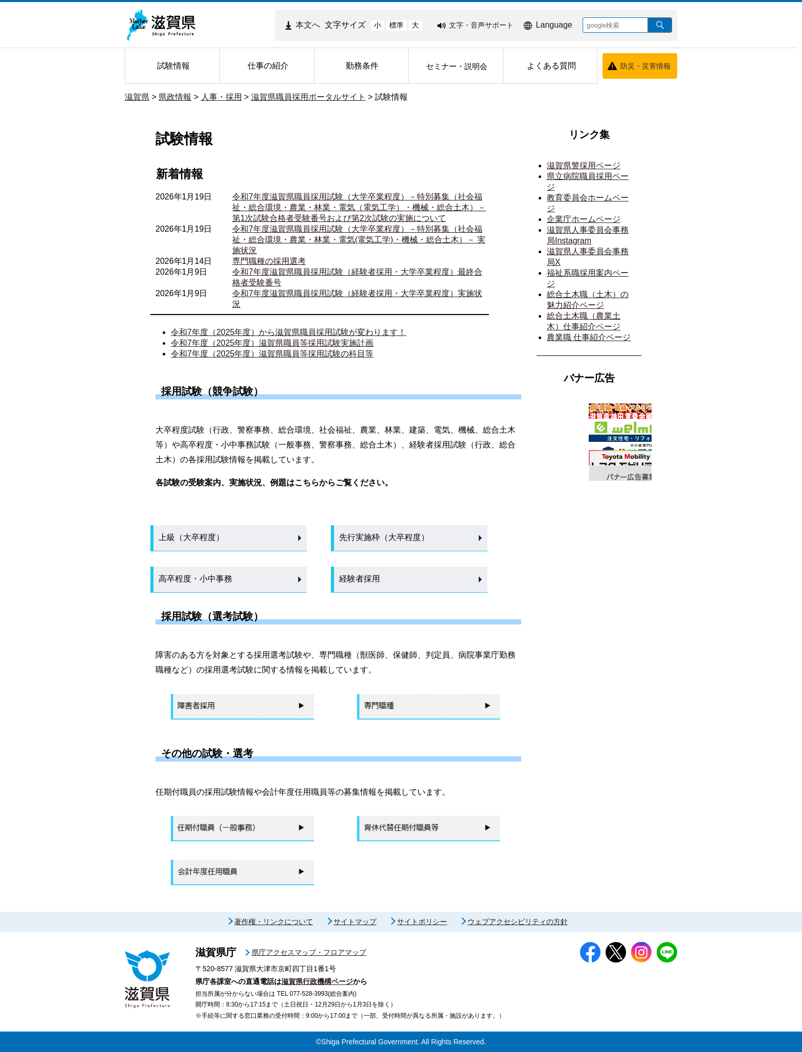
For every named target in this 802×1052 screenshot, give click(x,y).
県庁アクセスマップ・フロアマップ (309, 952)
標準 (396, 25)
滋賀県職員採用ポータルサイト (308, 97)
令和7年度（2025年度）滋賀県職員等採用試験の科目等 (272, 353)
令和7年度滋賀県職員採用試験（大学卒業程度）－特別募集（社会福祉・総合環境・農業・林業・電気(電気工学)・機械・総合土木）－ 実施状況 (358, 240)
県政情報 (175, 97)
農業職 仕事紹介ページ (589, 337)
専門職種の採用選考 (269, 261)
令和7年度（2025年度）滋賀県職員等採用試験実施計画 (272, 343)
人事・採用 (221, 97)
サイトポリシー (422, 921)
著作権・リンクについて (273, 921)
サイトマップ (354, 921)
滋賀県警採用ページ (583, 165)
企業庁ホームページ (583, 219)
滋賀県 (137, 97)
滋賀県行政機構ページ (317, 981)
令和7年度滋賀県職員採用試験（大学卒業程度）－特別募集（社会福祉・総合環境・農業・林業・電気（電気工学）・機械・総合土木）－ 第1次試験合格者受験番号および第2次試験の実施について (359, 207)
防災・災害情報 (645, 66)
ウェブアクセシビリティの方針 (517, 921)
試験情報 (391, 97)
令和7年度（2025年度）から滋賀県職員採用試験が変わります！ (289, 332)
